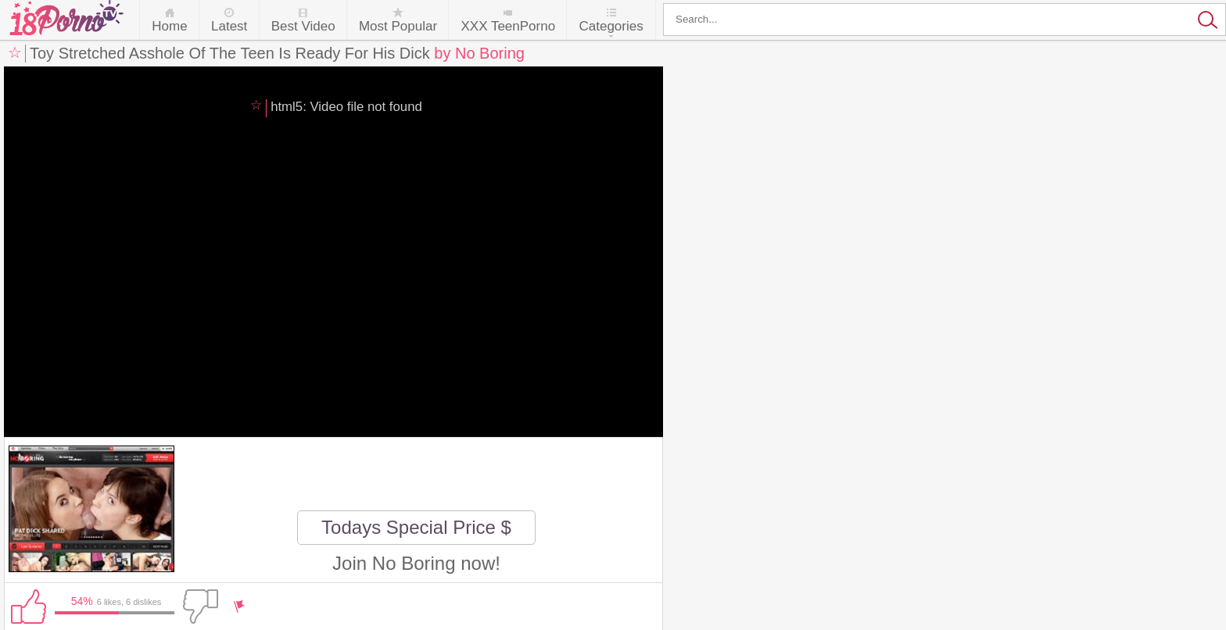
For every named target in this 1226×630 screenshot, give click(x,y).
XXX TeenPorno (508, 26)
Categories (611, 26)
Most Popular (398, 26)
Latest (229, 26)
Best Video (303, 26)
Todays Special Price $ (416, 527)
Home (169, 26)
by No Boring (479, 53)
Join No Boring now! (416, 563)
